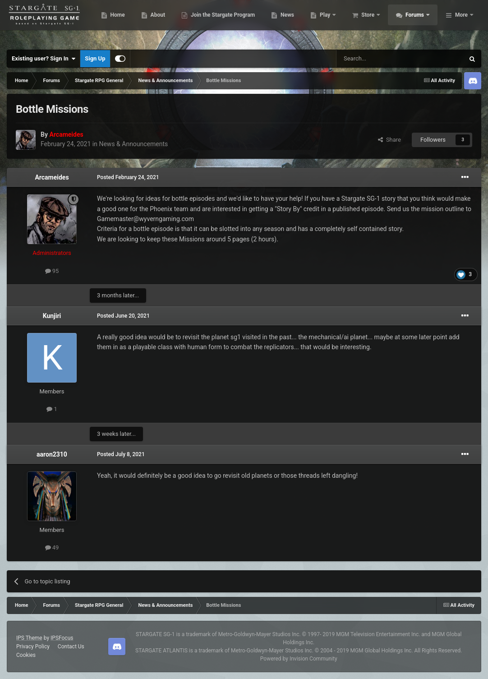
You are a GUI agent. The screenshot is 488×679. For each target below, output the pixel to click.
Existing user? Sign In (43, 58)
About (207, 22)
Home (166, 22)
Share (389, 139)
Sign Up (95, 58)
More (461, 22)
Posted (128, 177)
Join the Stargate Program (271, 22)
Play (374, 22)
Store (417, 22)
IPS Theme (29, 638)
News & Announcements (133, 144)
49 (52, 547)
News (336, 22)
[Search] (378, 58)
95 (52, 271)
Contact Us (71, 646)
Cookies (26, 655)
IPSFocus (62, 638)
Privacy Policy (33, 646)
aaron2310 (52, 454)
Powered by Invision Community (298, 659)
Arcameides (52, 177)
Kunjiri (52, 315)
